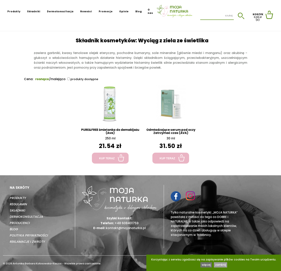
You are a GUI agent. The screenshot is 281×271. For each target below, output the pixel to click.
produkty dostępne (82, 79)
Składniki (33, 11)
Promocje (105, 11)
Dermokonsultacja (60, 11)
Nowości (86, 11)
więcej (206, 265)
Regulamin (18, 204)
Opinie (124, 11)
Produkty (13, 11)
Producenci (20, 223)
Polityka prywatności (29, 235)
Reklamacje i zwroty (27, 241)
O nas (150, 11)
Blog (138, 11)
